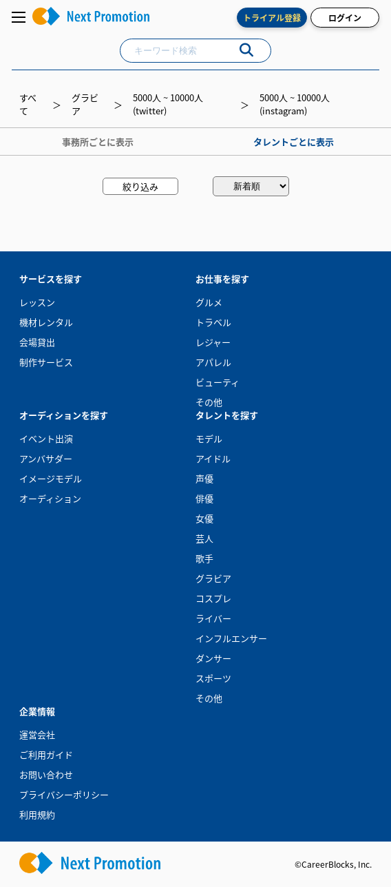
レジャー (213, 341)
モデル (209, 438)
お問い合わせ (46, 774)
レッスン (37, 302)
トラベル (213, 321)
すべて (27, 104)
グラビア (213, 578)
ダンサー (213, 658)
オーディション (50, 498)
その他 (209, 401)
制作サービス (46, 361)
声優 (204, 478)
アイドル (213, 458)
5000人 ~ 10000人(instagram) (295, 104)
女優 (204, 518)
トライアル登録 (272, 17)
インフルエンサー (231, 638)
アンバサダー (45, 458)
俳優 (204, 498)
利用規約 (37, 814)
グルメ (209, 302)
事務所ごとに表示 (98, 141)
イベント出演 (46, 438)
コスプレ (213, 598)
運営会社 (37, 734)
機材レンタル (46, 321)
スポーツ (213, 678)
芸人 (204, 538)
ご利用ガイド (46, 754)
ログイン (344, 17)
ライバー (213, 618)
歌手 (204, 558)
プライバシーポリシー (64, 794)
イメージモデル (50, 478)
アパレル (213, 361)
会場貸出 (37, 341)
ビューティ (218, 381)
